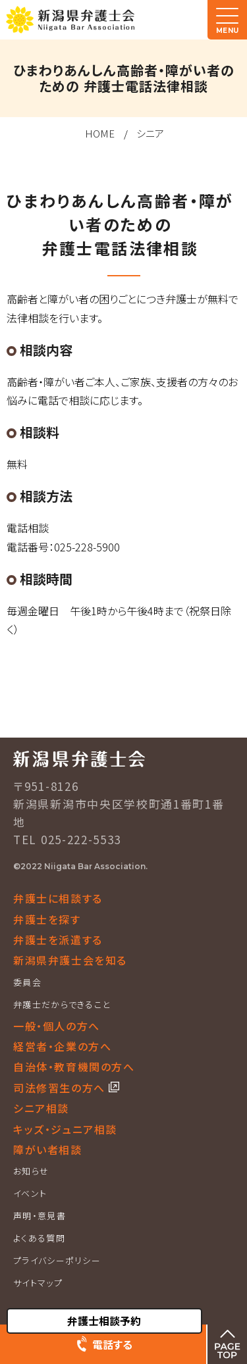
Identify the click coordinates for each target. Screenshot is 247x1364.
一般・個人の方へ (56, 1026)
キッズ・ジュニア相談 (65, 1129)
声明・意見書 (39, 1215)
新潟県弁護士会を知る (70, 960)
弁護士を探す (47, 919)
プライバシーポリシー (57, 1260)
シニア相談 (41, 1108)
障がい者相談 (47, 1149)
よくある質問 (39, 1238)
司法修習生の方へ (61, 1088)
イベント (30, 1193)
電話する (112, 1344)
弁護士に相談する (58, 898)
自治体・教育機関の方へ (74, 1066)
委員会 (27, 982)
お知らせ (31, 1171)
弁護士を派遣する (58, 939)
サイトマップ (38, 1282)
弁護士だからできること (61, 1004)
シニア (150, 133)
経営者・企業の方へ (62, 1046)
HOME (100, 133)
